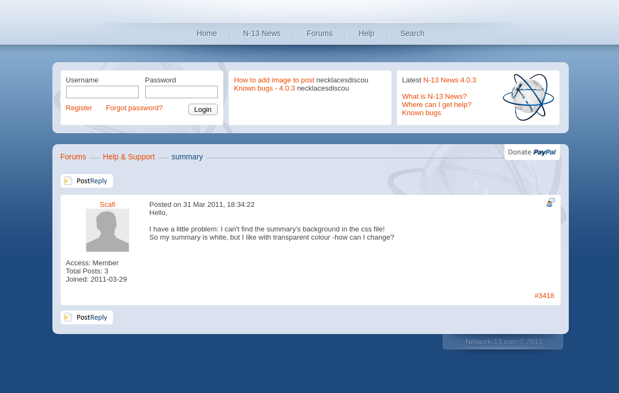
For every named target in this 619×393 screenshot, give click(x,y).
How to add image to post (274, 80)
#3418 (544, 295)
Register (79, 108)
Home (207, 33)
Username (82, 80)
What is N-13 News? (434, 96)
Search (413, 33)
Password (160, 80)
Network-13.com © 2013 (504, 342)
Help (366, 33)
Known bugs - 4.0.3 (264, 88)
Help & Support (129, 156)
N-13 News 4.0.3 (450, 80)
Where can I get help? (437, 104)
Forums (319, 33)
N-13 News (262, 33)
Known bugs (422, 113)
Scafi (108, 204)
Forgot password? (134, 108)
